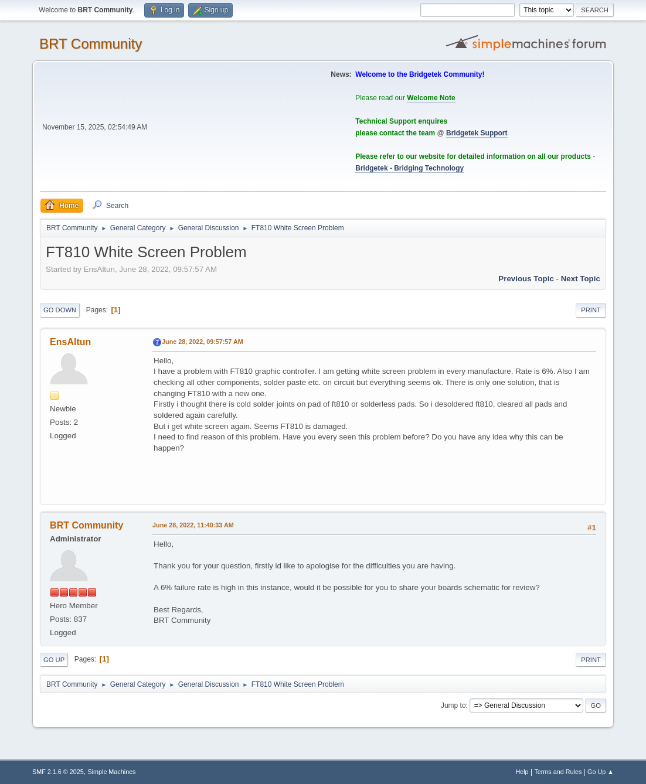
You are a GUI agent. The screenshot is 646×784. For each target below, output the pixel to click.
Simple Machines (111, 771)
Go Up (53, 659)
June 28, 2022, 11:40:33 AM (193, 525)
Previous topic (526, 278)
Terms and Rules (558, 771)
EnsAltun (70, 342)
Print (591, 309)
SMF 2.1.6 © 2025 (58, 771)
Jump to (453, 705)
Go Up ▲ (600, 771)
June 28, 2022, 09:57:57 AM (202, 341)
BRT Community (90, 44)
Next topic (580, 278)
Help (521, 771)
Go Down (59, 309)
